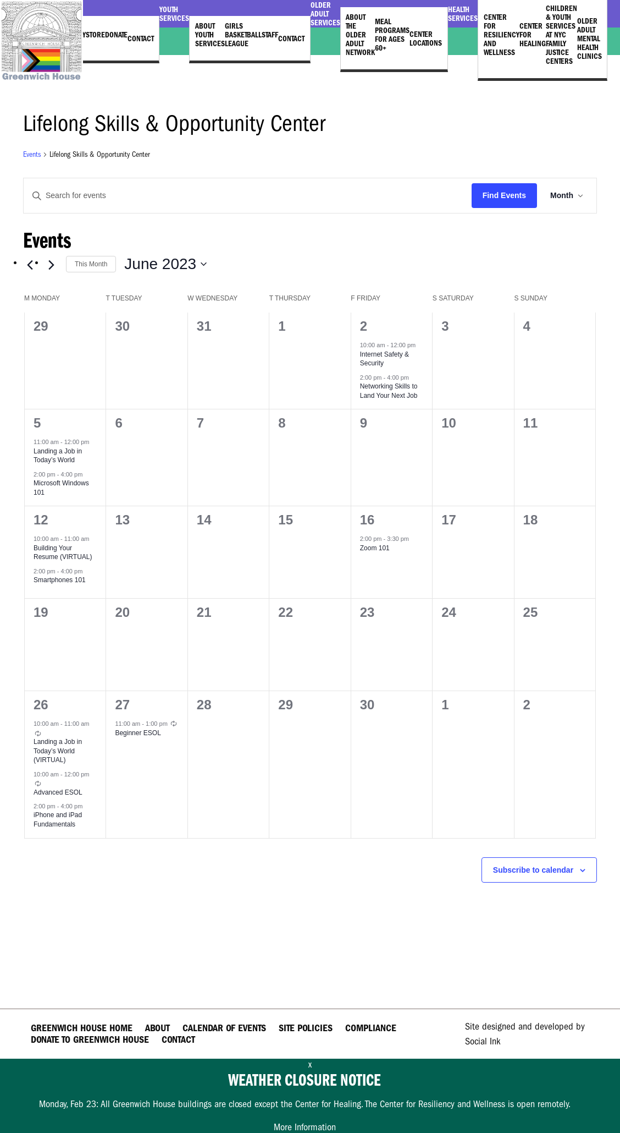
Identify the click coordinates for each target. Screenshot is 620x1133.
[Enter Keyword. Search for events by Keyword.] (248, 195)
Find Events (504, 195)
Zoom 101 (375, 548)
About (157, 1028)
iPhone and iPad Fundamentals (58, 819)
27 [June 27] (122, 704)
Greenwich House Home (81, 1028)
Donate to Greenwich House (90, 1040)
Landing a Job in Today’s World (58, 455)
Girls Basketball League (243, 34)
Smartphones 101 (60, 580)
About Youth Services (210, 34)
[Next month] (51, 265)
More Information (305, 1127)
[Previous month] (29, 265)
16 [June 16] (367, 519)
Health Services (463, 14)
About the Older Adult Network (360, 35)
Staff (270, 34)
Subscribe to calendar (533, 870)
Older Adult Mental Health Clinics (589, 39)
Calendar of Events (224, 1028)
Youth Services (174, 14)
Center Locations (425, 38)
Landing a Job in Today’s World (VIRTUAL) (58, 751)
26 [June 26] (41, 704)
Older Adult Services (325, 14)
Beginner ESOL (137, 733)
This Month (91, 264)
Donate (116, 34)
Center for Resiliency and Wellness (501, 35)
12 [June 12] (41, 519)
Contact (141, 38)
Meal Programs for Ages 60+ (392, 34)
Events (32, 154)
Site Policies (306, 1028)
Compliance (370, 1028)
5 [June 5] (37, 422)
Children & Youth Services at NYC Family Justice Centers (561, 34)
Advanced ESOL (58, 792)
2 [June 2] (363, 326)
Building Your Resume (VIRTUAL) (63, 552)
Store (95, 34)
